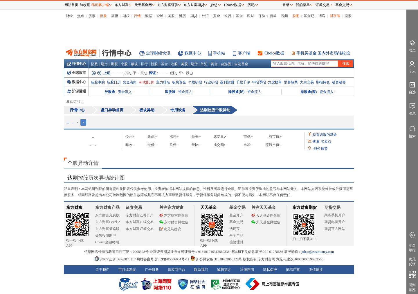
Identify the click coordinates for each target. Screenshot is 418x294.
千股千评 (243, 82)
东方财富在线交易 (140, 222)
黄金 (216, 16)
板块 (134, 64)
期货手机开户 (334, 215)
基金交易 (236, 222)
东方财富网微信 (173, 222)
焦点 (80, 16)
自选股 (226, 64)
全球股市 (76, 73)
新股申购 (98, 82)
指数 (94, 64)
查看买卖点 (322, 142)
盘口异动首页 (112, 110)
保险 (261, 16)
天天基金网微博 (265, 215)
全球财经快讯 (158, 53)
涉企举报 (412, 247)
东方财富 (74, 207)
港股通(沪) (236, 92)
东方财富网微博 (173, 215)
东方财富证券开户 (140, 215)
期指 (114, 16)
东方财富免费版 (107, 215)
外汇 (205, 16)
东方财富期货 (304, 207)
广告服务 (152, 270)
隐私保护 (270, 270)
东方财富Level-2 (107, 222)
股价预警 (320, 149)
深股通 (170, 92)
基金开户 (236, 215)
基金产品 (236, 235)
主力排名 (163, 82)
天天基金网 (143, 5)
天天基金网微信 (265, 222)
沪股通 (110, 92)
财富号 (335, 16)
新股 (103, 16)
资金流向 (130, 82)
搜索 (348, 16)
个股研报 (195, 82)
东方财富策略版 (107, 229)
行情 (137, 16)
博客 (321, 16)
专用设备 (177, 110)
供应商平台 (176, 270)
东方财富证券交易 (140, 229)
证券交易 (322, 5)
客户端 (244, 53)
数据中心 (193, 53)
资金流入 (125, 92)
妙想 (213, 5)
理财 (250, 16)
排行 (144, 64)
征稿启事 (293, 270)
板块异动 (146, 110)
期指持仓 (323, 82)
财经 (69, 16)
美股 (171, 16)
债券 (273, 16)
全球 (159, 16)
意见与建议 (170, 229)
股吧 (295, 16)
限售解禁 (291, 82)
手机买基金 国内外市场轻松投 (323, 53)
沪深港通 (76, 91)
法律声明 (247, 270)
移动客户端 (100, 5)
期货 (193, 16)
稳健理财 (236, 242)
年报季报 (259, 82)
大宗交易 (307, 82)
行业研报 (211, 82)
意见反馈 (412, 261)
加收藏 (85, 5)
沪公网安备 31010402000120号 (216, 259)
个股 (124, 64)
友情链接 (316, 270)
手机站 (219, 53)
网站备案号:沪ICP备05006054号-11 (163, 259)
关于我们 (102, 270)
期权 (125, 16)
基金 (239, 16)
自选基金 (241, 64)
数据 (148, 16)
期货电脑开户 (334, 222)
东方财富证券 (167, 5)
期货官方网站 (334, 229)
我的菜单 (303, 5)
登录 (285, 5)
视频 (284, 16)
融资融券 (339, 82)
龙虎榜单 (275, 82)
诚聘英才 (224, 270)
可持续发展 (127, 270)
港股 (182, 16)
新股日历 (114, 82)
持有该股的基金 (325, 135)
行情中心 (76, 64)
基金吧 (309, 16)
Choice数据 (274, 53)
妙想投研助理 (105, 235)
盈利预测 (227, 82)
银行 (227, 16)
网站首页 (71, 5)
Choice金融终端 (107, 242)
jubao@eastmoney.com (317, 252)
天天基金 (208, 207)
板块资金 (179, 82)
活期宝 (234, 229)
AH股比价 (146, 82)
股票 (92, 16)
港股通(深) (308, 92)
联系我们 (201, 270)
